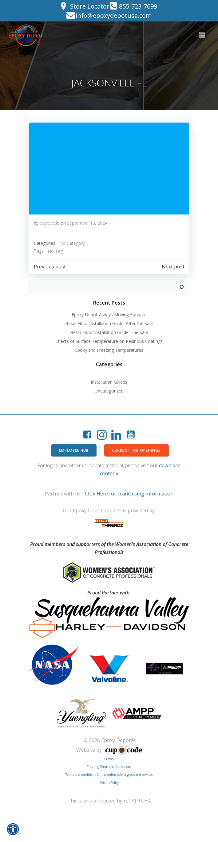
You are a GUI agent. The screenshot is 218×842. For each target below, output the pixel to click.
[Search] (181, 287)
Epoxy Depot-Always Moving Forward (109, 314)
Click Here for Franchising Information (129, 493)
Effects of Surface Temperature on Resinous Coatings (109, 341)
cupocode (49, 223)
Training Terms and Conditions (109, 766)
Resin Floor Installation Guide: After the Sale (109, 323)
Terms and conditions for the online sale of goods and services (109, 774)
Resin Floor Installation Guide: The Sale (109, 332)
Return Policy (109, 782)
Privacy (109, 759)
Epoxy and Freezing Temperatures (109, 350)
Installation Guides (109, 382)
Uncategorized (109, 391)
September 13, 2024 (87, 223)
